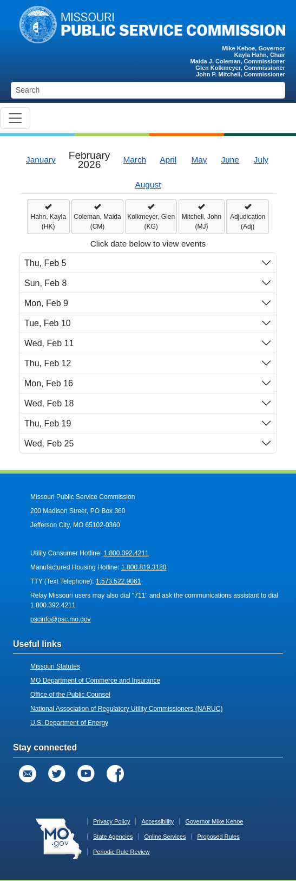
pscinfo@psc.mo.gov (60, 619)
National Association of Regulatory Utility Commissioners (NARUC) (126, 708)
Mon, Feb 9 (46, 303)
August (148, 184)
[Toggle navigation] (15, 118)
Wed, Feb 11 (49, 343)
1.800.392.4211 (125, 553)
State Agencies (113, 836)
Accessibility (157, 821)
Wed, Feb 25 (49, 443)
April (168, 159)
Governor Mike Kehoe (214, 821)
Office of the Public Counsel (70, 694)
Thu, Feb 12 (47, 363)
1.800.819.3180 (143, 567)
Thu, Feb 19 (47, 423)
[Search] (148, 90)
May (199, 159)
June (230, 159)
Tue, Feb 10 (47, 323)
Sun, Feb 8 (45, 283)
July (261, 159)
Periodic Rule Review (121, 851)
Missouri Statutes (55, 666)
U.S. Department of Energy (69, 723)
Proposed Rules (218, 836)
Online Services (165, 836)
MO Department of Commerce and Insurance (95, 680)
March (134, 159)
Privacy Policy (111, 821)
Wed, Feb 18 (49, 403)
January (41, 159)
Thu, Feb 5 (45, 263)
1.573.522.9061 (118, 581)
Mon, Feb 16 (48, 383)
